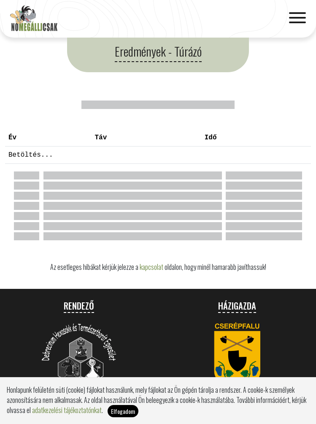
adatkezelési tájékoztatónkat (67, 410)
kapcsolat (151, 267)
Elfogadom (123, 411)
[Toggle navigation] (297, 18)
